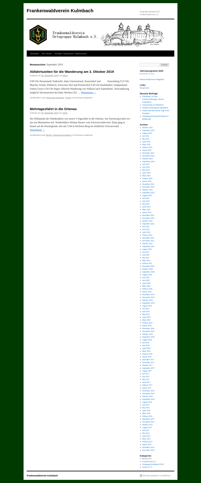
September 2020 (148, 272)
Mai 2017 (145, 379)
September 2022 (148, 224)
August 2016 (147, 402)
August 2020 (147, 275)
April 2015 (146, 436)
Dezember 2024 (148, 153)
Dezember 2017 (148, 359)
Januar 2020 (146, 292)
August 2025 (147, 133)
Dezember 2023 (148, 184)
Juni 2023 (146, 201)
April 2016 (146, 410)
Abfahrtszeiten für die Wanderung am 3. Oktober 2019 (72, 71)
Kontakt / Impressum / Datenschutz (70, 53)
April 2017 (146, 382)
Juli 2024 (145, 164)
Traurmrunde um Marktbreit (153, 105)
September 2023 (148, 193)
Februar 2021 (147, 263)
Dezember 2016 (148, 391)
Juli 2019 (145, 309)
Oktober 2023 (147, 190)
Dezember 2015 (148, 419)
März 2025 (146, 144)
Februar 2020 (147, 289)
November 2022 (148, 218)
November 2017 (148, 362)
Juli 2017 (145, 374)
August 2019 (147, 306)
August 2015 (147, 427)
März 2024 (146, 176)
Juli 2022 (145, 226)
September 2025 (148, 130)
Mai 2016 (145, 408)
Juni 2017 (146, 376)
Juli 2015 (145, 430)
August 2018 (147, 340)
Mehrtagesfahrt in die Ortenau (53, 109)
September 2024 (148, 161)
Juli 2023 (145, 198)
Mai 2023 (145, 204)
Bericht (49, 135)
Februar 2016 (147, 416)
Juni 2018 (146, 345)
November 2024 (148, 156)
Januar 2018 (146, 357)
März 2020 (146, 286)
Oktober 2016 (147, 396)
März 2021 (146, 260)
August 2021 (147, 249)
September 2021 (148, 246)
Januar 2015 (146, 444)
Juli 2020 (145, 277)
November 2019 (148, 297)
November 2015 (148, 422)
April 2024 (146, 173)
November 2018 (148, 331)
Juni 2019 (146, 311)
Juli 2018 (145, 342)
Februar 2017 (147, 385)
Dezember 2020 (148, 266)
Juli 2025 (145, 136)
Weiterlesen (88, 92)
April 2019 (146, 317)
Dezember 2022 (148, 215)
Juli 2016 (145, 405)
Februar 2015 (147, 442)
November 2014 (148, 450)
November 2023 (148, 187)
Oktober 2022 (147, 221)
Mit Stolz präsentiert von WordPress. (157, 476)
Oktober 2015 (147, 425)
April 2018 (146, 348)
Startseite (34, 53)
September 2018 (148, 337)
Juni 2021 (146, 255)
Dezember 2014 (148, 447)
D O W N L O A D (147, 74)
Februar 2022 (147, 235)
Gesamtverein (147, 461)
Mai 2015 (145, 433)
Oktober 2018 (147, 334)
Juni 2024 (146, 167)
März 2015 (146, 439)
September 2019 (148, 303)
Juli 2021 (145, 252)
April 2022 (146, 232)
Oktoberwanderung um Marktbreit (155, 108)
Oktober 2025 (147, 127)
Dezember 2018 (148, 328)
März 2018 (146, 351)
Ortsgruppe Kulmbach (55, 98)
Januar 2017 (146, 388)
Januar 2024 (146, 181)
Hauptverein (144, 88)
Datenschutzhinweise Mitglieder (152, 79)
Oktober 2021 (147, 243)
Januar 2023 (146, 212)
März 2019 (146, 320)
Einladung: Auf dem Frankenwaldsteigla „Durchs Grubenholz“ (153, 99)
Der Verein (47, 53)
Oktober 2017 (147, 365)
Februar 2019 (147, 323)
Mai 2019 (145, 314)
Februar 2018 (147, 354)
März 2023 (146, 209)
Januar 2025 (146, 150)
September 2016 (148, 399)
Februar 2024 (147, 178)
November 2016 (148, 393)
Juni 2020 (146, 280)
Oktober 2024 (147, 159)
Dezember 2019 (148, 294)
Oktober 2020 (147, 269)
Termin (68, 98)
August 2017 (147, 371)
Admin (65, 76)
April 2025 (146, 142)
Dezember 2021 (148, 238)
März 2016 (146, 413)
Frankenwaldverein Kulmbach (60, 10)
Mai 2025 (145, 139)
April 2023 (146, 207)
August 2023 (147, 195)
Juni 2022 (146, 229)
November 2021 (148, 241)
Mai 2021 (145, 258)
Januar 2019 (146, 326)
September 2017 (148, 368)
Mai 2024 (145, 170)
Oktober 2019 (147, 300)
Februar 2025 (147, 147)
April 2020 (146, 283)
